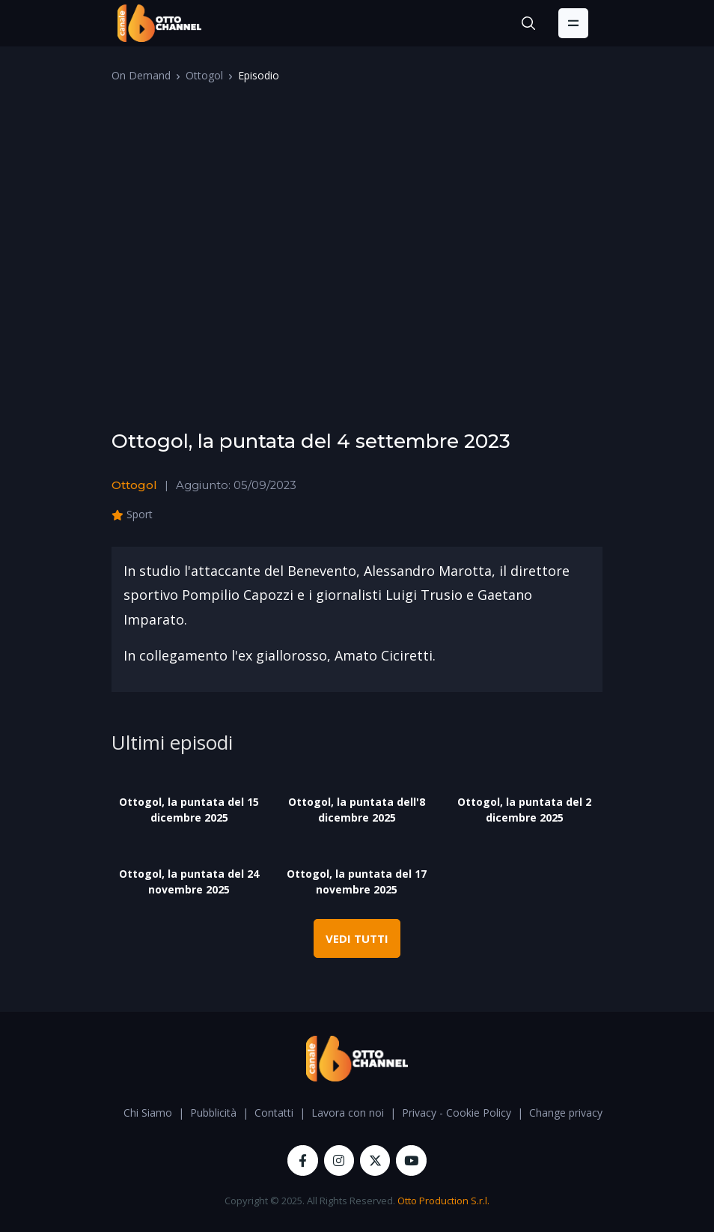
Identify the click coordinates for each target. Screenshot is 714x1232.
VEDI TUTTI (357, 938)
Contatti (273, 1112)
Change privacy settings (586, 1112)
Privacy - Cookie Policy (456, 1112)
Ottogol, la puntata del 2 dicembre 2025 (524, 810)
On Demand (141, 75)
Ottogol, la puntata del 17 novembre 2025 (357, 881)
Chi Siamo (147, 1112)
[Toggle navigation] (573, 23)
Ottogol (204, 75)
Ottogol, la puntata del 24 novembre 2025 (189, 881)
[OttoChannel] (159, 23)
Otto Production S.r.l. (443, 1200)
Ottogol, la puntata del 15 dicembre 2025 (189, 810)
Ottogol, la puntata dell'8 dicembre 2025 (356, 810)
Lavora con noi (347, 1112)
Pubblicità (213, 1112)
